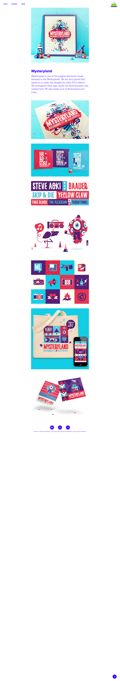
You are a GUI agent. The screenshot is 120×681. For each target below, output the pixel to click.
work (5, 4)
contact (14, 4)
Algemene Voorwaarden (66, 431)
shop (23, 4)
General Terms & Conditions (79, 431)
